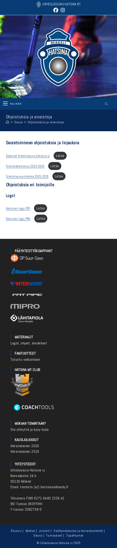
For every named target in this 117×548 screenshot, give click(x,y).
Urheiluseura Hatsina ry (27, 470)
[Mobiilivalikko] (12, 103)
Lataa (60, 155)
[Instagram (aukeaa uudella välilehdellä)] (62, 10)
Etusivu (16, 531)
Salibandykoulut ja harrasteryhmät (78, 531)
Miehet (30, 531)
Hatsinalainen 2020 (24, 445)
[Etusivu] (7, 122)
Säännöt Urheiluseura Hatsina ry (28, 156)
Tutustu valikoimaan (25, 359)
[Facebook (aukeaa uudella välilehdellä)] (55, 10)
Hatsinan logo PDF (18, 208)
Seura (38, 535)
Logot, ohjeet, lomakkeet (28, 343)
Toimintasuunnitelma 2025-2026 (27, 176)
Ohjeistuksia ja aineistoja (46, 122)
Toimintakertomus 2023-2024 (25, 166)
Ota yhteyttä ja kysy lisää (29, 429)
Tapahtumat (74, 535)
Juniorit (44, 531)
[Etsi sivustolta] (106, 104)
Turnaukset (54, 535)
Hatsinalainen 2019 (24, 451)
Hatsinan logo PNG (18, 219)
